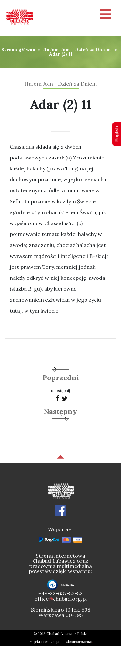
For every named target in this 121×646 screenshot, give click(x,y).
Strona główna (18, 49)
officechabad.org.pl (61, 599)
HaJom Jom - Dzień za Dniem (77, 49)
